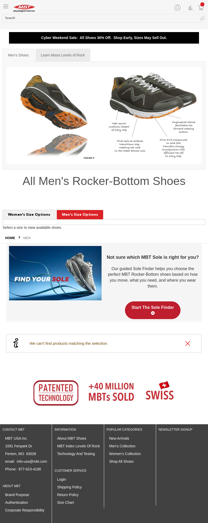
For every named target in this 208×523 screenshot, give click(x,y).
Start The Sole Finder (153, 310)
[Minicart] (201, 8)
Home (10, 238)
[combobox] (104, 18)
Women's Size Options (29, 214)
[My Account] (178, 7)
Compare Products (190, 8)
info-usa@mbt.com (32, 461)
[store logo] (24, 8)
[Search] (202, 18)
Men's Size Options (80, 214)
